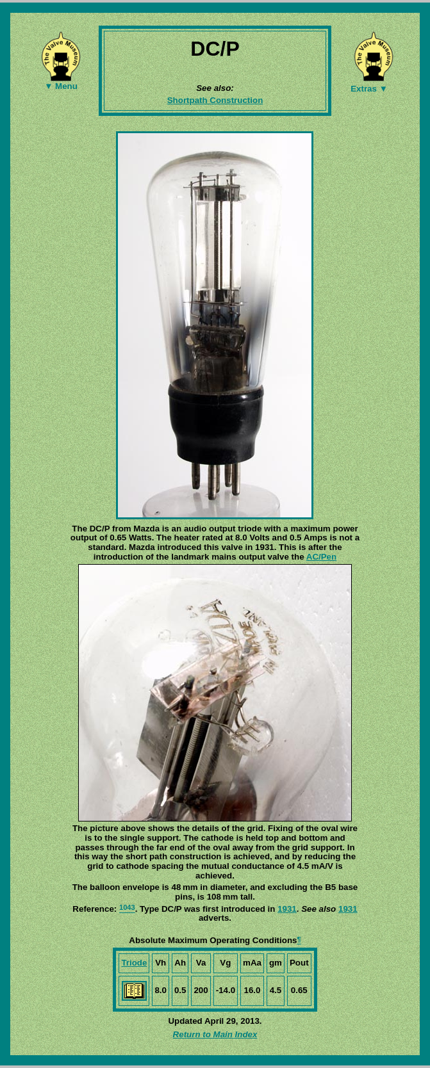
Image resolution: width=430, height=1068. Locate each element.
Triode (134, 962)
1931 (287, 909)
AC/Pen (321, 557)
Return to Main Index (215, 1034)
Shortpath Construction (215, 100)
